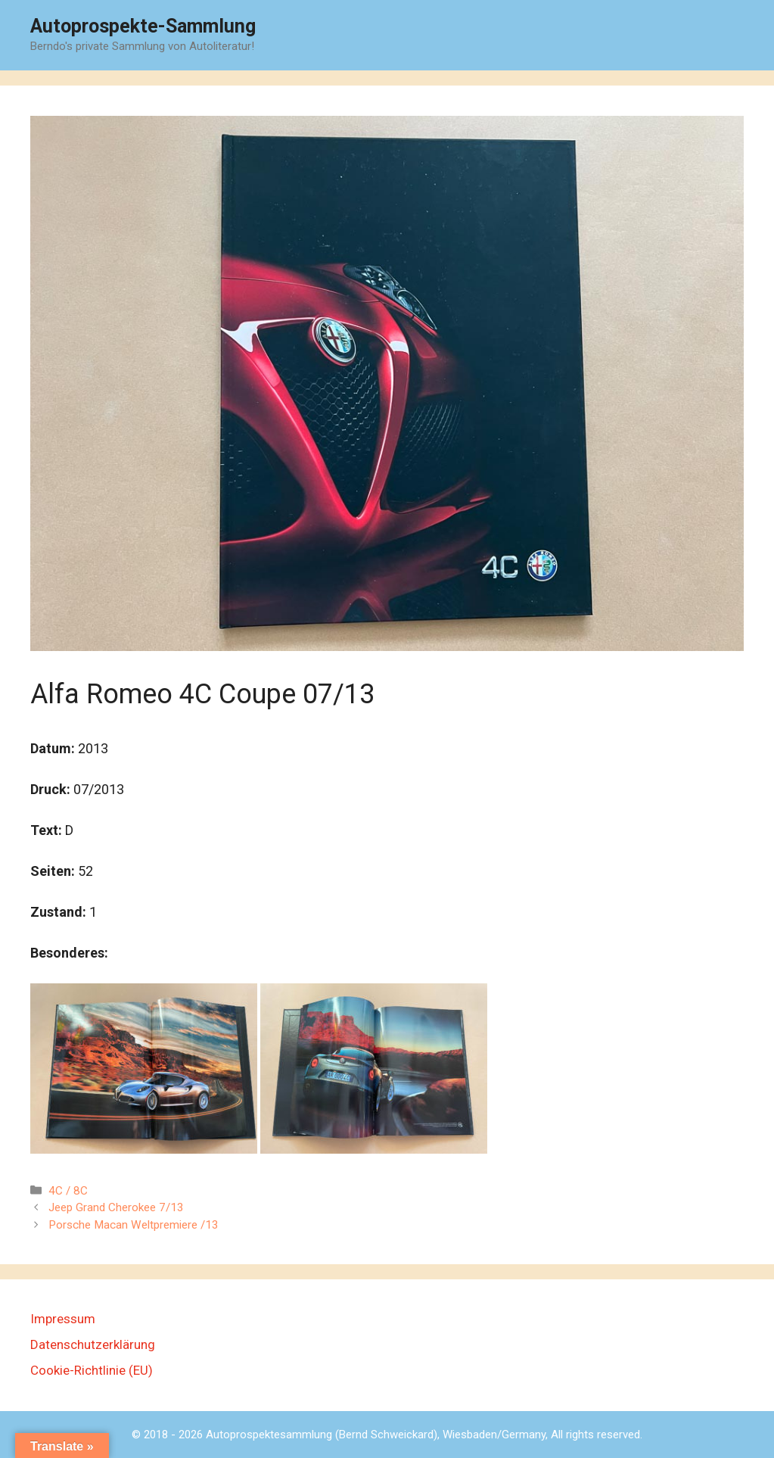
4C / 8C (68, 1191)
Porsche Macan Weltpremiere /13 (133, 1225)
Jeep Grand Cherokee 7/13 (116, 1207)
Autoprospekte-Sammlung (143, 26)
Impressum (62, 1318)
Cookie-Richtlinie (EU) (91, 1370)
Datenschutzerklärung (92, 1344)
